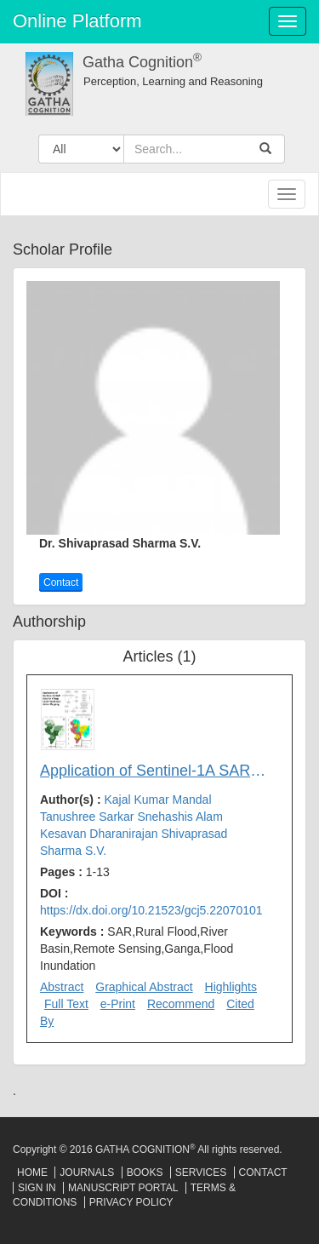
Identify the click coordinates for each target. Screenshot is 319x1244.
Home (32, 1172)
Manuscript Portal (123, 1188)
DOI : (151, 901)
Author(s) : (133, 825)
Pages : (75, 872)
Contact (60, 582)
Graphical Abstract (143, 987)
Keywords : (136, 948)
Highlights (231, 987)
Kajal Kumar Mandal (157, 799)
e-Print (117, 1004)
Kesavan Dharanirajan (100, 833)
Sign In (37, 1188)
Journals (87, 1172)
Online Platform (77, 21)
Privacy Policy (131, 1202)
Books (145, 1172)
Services (200, 1172)
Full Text (66, 1004)
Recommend (180, 1004)
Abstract (61, 987)
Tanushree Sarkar (88, 816)
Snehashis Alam (179, 816)
